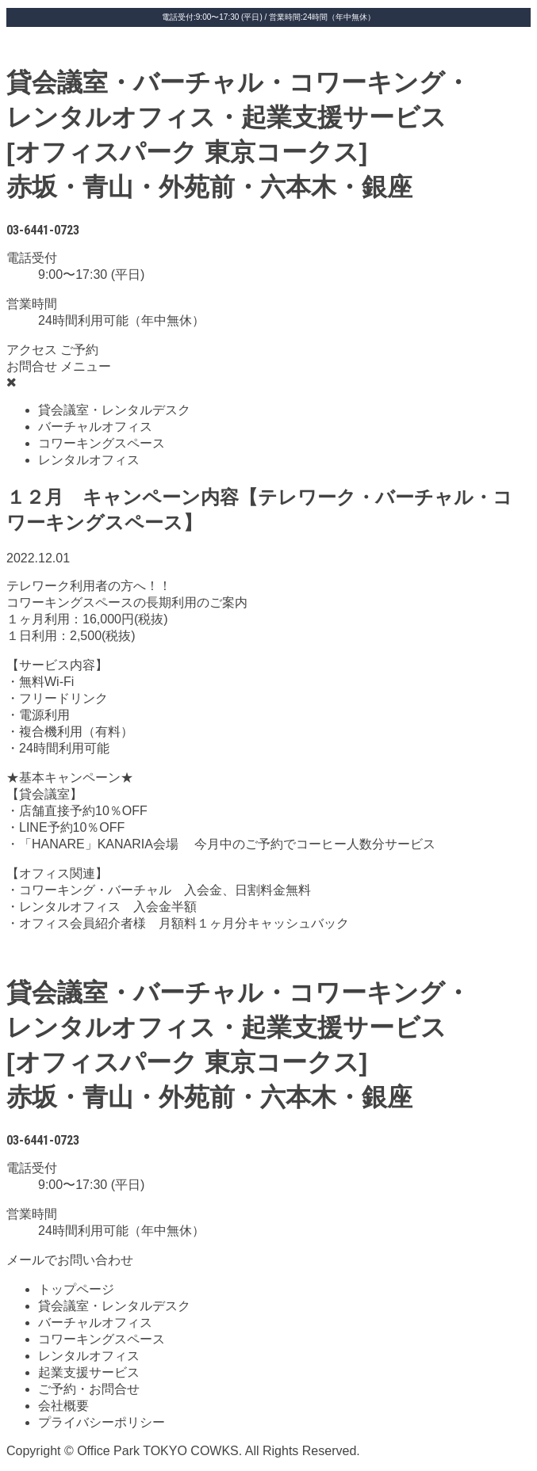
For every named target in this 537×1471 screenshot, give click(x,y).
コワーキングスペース (101, 443)
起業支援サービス (89, 1372)
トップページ (76, 1289)
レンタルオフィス (89, 460)
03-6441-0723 (42, 1140)
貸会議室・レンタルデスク (114, 410)
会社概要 (63, 1405)
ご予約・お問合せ (89, 1389)
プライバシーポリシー (101, 1422)
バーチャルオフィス (95, 426)
